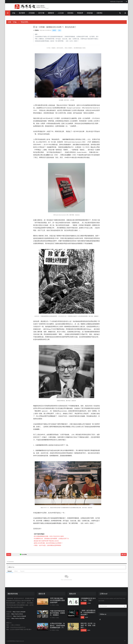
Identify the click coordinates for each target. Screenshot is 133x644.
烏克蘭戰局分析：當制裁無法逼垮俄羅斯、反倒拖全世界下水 (51, 538)
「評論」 (14, 22)
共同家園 (32, 13)
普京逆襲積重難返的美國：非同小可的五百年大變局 (49, 536)
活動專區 (99, 13)
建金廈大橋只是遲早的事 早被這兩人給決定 (46, 541)
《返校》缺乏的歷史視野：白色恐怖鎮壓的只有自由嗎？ (88, 612)
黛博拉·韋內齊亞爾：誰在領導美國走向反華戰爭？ (48, 543)
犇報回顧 (90, 13)
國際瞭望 (51, 13)
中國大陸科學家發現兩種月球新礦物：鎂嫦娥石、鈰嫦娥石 (57, 613)
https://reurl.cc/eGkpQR (19, 616)
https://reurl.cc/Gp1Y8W (17, 618)
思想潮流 (70, 13)
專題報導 (80, 13)
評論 (13, 13)
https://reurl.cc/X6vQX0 (19, 612)
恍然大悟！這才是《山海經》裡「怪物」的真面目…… (88, 625)
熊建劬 (37, 30)
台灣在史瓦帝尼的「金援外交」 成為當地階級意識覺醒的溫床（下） (57, 625)
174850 (89, 603)
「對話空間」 (24, 22)
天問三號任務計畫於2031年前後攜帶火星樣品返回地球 (57, 600)
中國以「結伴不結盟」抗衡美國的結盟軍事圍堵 (47, 545)
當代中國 (41, 13)
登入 (10, 567)
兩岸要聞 (22, 13)
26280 (86, 617)
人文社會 (61, 13)
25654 (88, 630)
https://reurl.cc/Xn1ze (17, 614)
